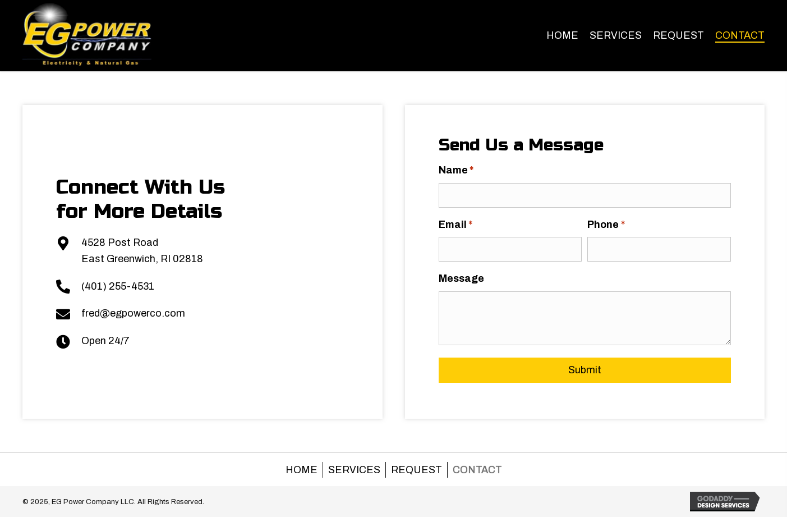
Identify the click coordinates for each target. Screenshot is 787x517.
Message (464, 278)
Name (459, 170)
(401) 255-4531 (113, 286)
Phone (610, 225)
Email (459, 225)
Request (416, 469)
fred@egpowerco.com (129, 313)
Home (301, 469)
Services (354, 469)
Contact (477, 469)
